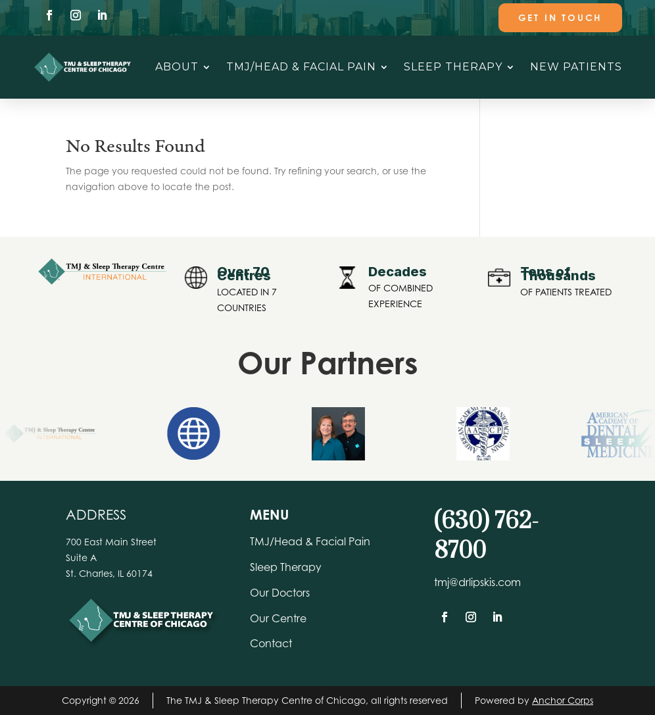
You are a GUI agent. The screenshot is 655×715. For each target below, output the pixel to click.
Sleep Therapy (453, 67)
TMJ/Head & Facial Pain (301, 67)
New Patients (576, 67)
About (177, 67)
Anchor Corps (562, 700)
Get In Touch (560, 17)
